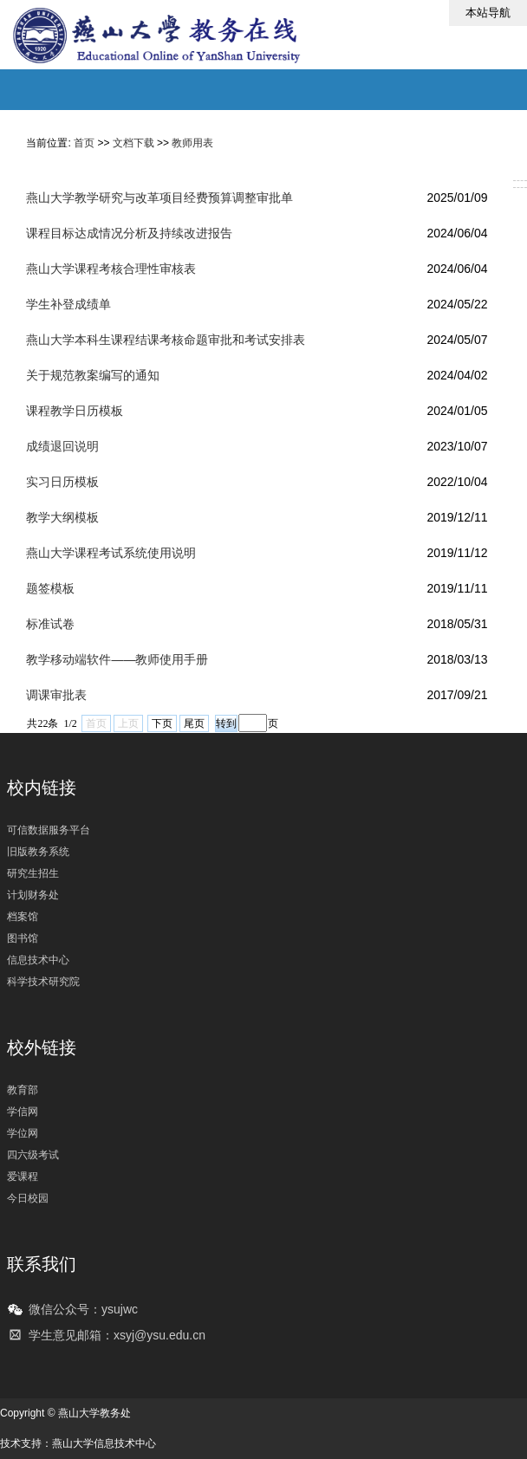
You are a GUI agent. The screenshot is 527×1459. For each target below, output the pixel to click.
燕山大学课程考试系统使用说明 (111, 553)
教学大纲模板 (62, 517)
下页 (162, 723)
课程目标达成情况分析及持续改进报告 (129, 233)
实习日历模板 (62, 482)
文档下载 (133, 143)
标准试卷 (50, 624)
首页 (84, 143)
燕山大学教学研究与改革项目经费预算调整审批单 (159, 197)
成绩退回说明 (62, 446)
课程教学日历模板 (74, 411)
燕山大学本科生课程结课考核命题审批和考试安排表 (165, 340)
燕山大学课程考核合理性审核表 (111, 269)
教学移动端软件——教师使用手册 (117, 659)
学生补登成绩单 (68, 304)
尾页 (194, 723)
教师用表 (192, 143)
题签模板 (50, 588)
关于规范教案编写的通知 (92, 375)
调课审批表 (56, 695)
